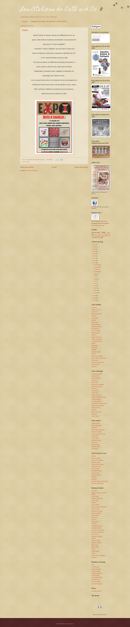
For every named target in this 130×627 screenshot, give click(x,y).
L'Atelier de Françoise (97, 339)
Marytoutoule (95, 345)
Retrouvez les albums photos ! (99, 614)
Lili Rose (94, 538)
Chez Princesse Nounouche (98, 429)
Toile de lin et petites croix (98, 362)
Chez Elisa (94, 315)
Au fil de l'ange (95, 496)
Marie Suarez (95, 545)
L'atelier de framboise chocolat (99, 397)
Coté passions (95, 318)
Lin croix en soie (95, 473)
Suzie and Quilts (95, 444)
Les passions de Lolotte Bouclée (99, 403)
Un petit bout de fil (96, 446)
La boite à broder (96, 575)
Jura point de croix (96, 466)
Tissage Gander (95, 551)
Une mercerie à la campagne (98, 555)
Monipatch (94, 349)
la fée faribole (95, 448)
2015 (94, 262)
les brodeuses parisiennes (98, 532)
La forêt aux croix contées (98, 530)
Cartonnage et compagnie (98, 384)
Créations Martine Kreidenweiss (99, 506)
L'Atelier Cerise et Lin (97, 337)
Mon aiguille (94, 347)
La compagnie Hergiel (97, 577)
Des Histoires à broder (97, 511)
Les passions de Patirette (98, 405)
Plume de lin (94, 442)
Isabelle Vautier (95, 515)
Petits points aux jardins (97, 356)
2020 (94, 251)
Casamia (94, 502)
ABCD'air (94, 456)
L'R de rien (94, 523)
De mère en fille (95, 509)
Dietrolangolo (95, 322)
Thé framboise (95, 360)
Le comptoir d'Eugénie (97, 583)
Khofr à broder (95, 392)
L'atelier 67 (94, 335)
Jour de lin (94, 519)
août (95, 274)
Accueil (24, 21)
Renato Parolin (95, 547)
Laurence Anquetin (96, 581)
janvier (96, 292)
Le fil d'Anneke (95, 436)
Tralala (93, 553)
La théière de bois (96, 579)
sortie (27, 161)
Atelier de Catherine (96, 378)
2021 (94, 249)
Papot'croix (94, 479)
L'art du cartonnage (96, 569)
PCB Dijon (94, 477)
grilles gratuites (98, 234)
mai (95, 283)
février (96, 290)
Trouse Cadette (95, 416)
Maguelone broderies (97, 542)
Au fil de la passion (96, 458)
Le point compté (95, 468)
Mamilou (94, 343)
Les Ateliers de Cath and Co (58, 9)
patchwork (99, 235)
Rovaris (93, 549)
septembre (97, 271)
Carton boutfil (95, 382)
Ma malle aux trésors (96, 440)
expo (108, 232)
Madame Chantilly (96, 540)
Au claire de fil (95, 311)
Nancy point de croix (96, 475)
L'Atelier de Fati (95, 376)
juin (95, 281)
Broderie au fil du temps (97, 498)
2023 (94, 244)
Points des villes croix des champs (100, 481)
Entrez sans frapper (96, 513)
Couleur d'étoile (95, 504)
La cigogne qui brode (96, 528)
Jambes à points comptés (98, 464)
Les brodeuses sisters (97, 470)
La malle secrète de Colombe (98, 434)
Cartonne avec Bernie (97, 386)
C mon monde (95, 500)
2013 (94, 298)
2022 (94, 246)
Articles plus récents (27, 167)
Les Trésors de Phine (97, 401)
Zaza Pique (94, 557)
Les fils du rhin (95, 534)
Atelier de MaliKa (96, 423)
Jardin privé (94, 517)
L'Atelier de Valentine (96, 431)
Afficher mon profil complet (98, 225)
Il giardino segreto (96, 332)
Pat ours (94, 354)
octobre (96, 269)
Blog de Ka (94, 427)
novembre (96, 267)
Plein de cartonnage (96, 412)
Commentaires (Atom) (32, 170)
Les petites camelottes (97, 536)
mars (95, 288)
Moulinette (94, 409)
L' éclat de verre (95, 567)
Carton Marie (95, 380)
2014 (94, 295)
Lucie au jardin (95, 438)
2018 (94, 256)
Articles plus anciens (81, 167)
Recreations (94, 414)
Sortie (25, 30)
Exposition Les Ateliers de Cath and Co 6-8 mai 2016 (48, 21)
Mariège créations (96, 407)
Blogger (71, 623)
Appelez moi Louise (96, 309)
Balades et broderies (96, 313)
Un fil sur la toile (95, 364)
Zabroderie (94, 366)
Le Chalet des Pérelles (97, 341)
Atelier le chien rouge (97, 425)
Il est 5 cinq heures (96, 330)
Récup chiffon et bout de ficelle (99, 358)
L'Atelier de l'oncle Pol (97, 573)
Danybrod (94, 320)
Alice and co (94, 490)
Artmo (93, 564)
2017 (94, 258)
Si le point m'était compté (97, 483)
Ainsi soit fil (94, 307)
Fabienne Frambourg (96, 326)
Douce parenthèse (96, 324)
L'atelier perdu (95, 521)
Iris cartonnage (95, 390)
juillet (95, 279)
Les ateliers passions (96, 591)
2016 (94, 260)
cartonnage (96, 232)
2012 (94, 300)
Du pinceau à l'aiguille (97, 373)
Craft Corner (94, 388)
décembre (96, 264)
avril (95, 285)
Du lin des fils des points (97, 460)
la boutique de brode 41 (97, 525)
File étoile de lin (95, 328)
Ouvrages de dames (96, 351)
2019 (94, 253)
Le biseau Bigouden (96, 399)
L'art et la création (96, 571)
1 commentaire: (49, 159)
